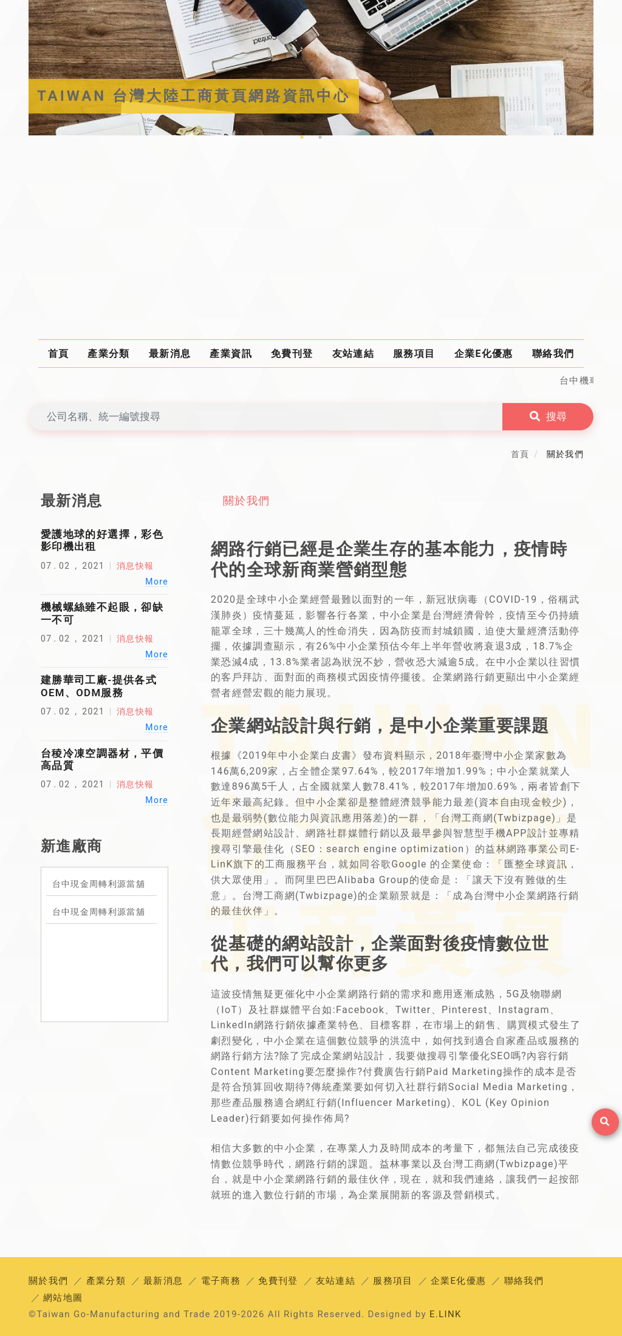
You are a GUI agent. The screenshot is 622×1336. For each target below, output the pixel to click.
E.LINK (445, 1314)
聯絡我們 (553, 353)
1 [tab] (302, 137)
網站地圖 (63, 1297)
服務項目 (414, 353)
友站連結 (353, 353)
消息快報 (135, 566)
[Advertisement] (311, 243)
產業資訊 (230, 353)
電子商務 (221, 1280)
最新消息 (170, 353)
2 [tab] (320, 137)
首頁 (58, 353)
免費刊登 (292, 353)
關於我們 (246, 500)
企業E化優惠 (483, 353)
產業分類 (108, 353)
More (156, 581)
